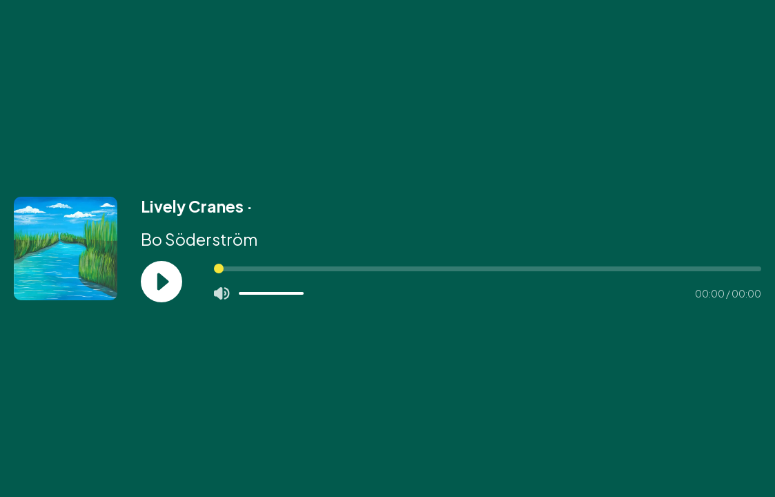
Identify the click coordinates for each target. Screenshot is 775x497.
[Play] (161, 281)
